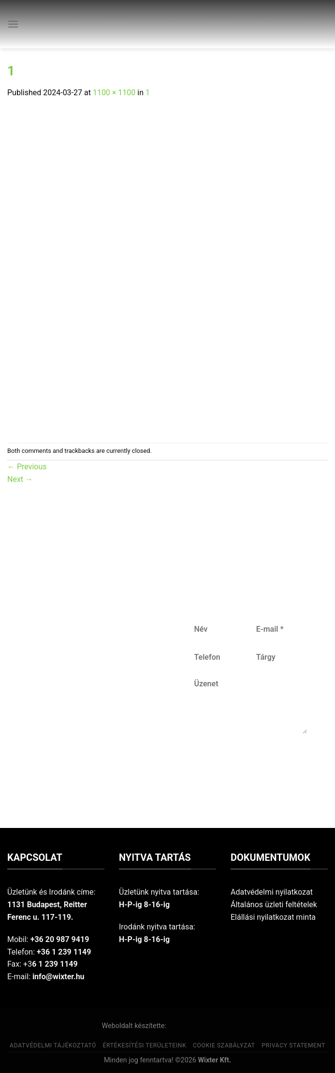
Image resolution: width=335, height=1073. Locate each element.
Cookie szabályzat (224, 1045)
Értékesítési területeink (144, 1045)
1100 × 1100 (114, 92)
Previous (27, 466)
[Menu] (13, 24)
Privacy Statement (293, 1045)
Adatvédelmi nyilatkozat (272, 892)
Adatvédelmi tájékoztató (53, 1045)
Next (20, 479)
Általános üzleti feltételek (274, 904)
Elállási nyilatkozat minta (273, 917)
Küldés (249, 765)
